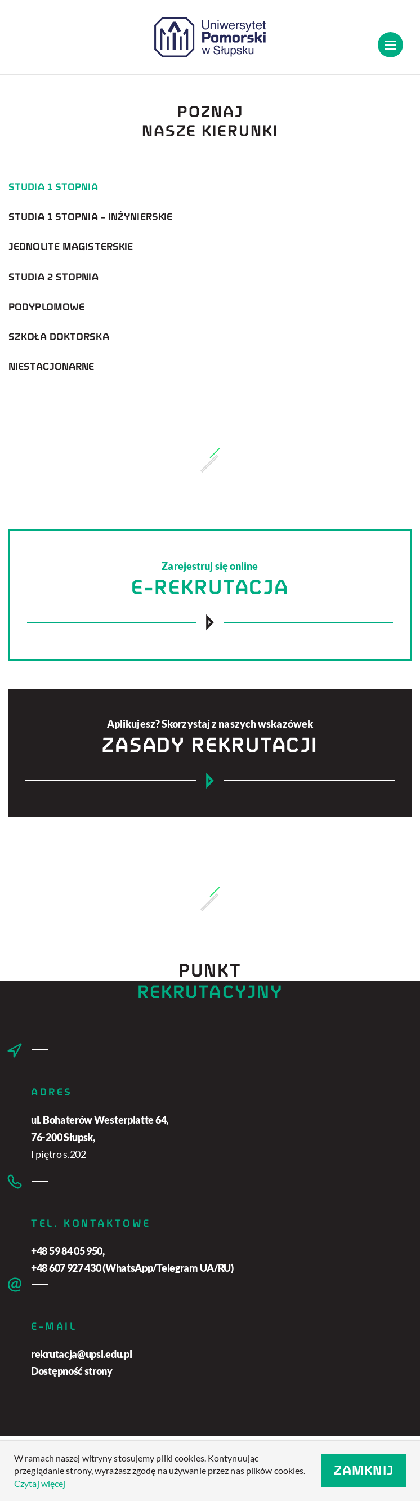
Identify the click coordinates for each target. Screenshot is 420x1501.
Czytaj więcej (39, 1483)
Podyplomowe (46, 307)
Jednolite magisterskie (70, 247)
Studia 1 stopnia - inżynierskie (90, 217)
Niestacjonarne (51, 366)
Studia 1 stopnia (53, 187)
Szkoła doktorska (58, 337)
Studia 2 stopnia (53, 277)
